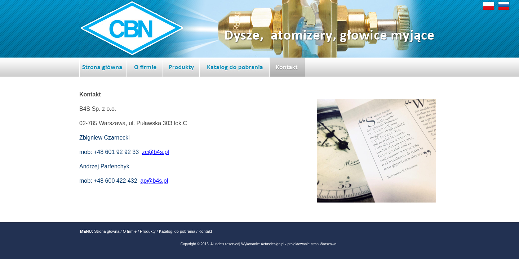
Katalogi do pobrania (177, 231)
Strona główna (106, 231)
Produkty (147, 231)
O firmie (130, 231)
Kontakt (205, 231)
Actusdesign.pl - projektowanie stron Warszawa (299, 244)
